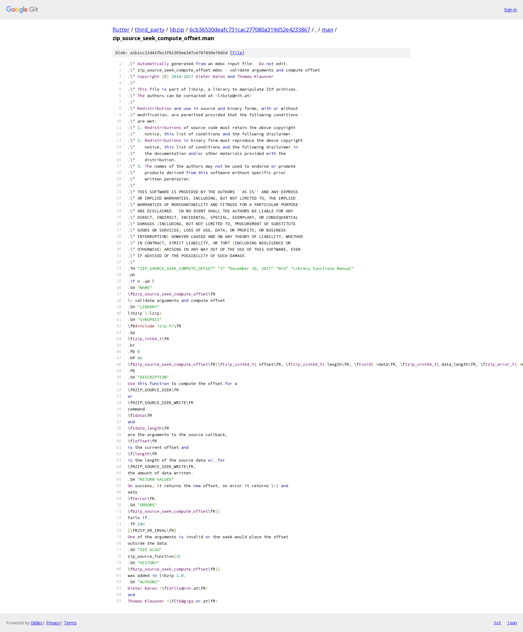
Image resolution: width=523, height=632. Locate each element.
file (237, 52)
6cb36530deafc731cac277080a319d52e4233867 (249, 29)
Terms (70, 623)
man (327, 29)
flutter (121, 29)
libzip (177, 29)
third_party (150, 29)
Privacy (53, 623)
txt (497, 622)
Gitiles (37, 623)
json (512, 622)
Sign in (510, 9)
